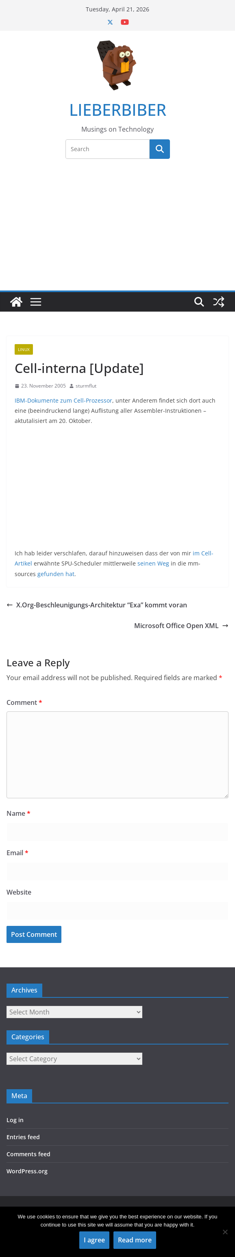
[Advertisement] (117, 229)
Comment (24, 702)
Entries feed (23, 1137)
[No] (225, 1232)
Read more (135, 1239)
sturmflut (86, 385)
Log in (15, 1120)
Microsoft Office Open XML (181, 625)
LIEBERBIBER (117, 109)
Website (19, 892)
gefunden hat (55, 574)
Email (17, 852)
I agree (94, 1239)
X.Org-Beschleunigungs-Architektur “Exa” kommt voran (97, 604)
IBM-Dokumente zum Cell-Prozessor (63, 400)
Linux (24, 349)
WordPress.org (27, 1171)
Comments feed (28, 1154)
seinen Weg (153, 563)
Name (18, 813)
